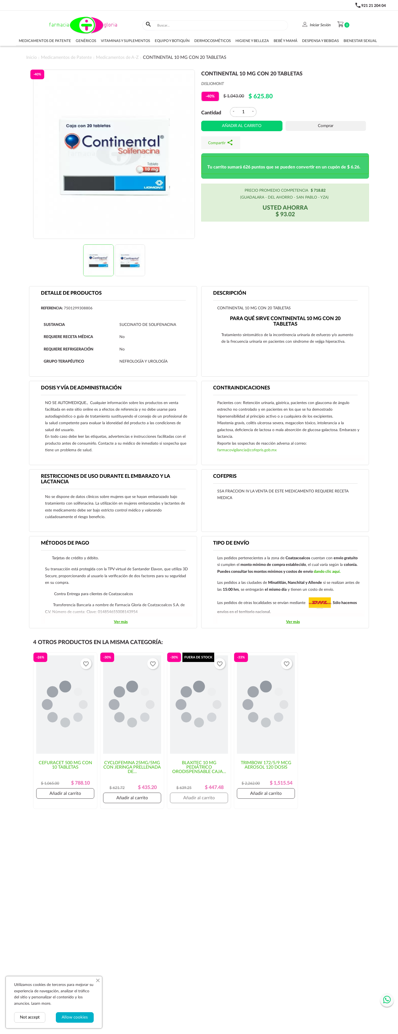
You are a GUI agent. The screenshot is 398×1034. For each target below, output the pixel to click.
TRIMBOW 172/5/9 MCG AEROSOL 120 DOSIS (266, 765)
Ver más (121, 622)
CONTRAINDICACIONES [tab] (241, 388)
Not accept (30, 1017)
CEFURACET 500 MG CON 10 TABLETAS (65, 765)
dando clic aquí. (327, 572)
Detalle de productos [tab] (71, 293)
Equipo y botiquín (172, 41)
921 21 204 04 (373, 6)
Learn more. (41, 1004)
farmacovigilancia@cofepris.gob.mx (247, 450)
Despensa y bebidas (320, 41)
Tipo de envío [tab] (231, 543)
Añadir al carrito (241, 126)
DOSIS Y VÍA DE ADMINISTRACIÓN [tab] (81, 388)
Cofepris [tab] (225, 476)
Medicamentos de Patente (45, 41)
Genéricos (86, 41)
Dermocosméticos (212, 41)
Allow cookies (75, 1017)
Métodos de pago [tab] (65, 543)
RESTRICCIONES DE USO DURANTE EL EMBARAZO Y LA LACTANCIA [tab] (105, 479)
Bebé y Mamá (285, 41)
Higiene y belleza (252, 41)
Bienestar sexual (360, 41)
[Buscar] (221, 25)
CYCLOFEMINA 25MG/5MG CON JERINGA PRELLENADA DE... (132, 767)
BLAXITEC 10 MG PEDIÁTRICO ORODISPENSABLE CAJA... (199, 767)
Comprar (325, 126)
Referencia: (52, 308)
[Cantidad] (243, 112)
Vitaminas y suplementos (125, 41)
